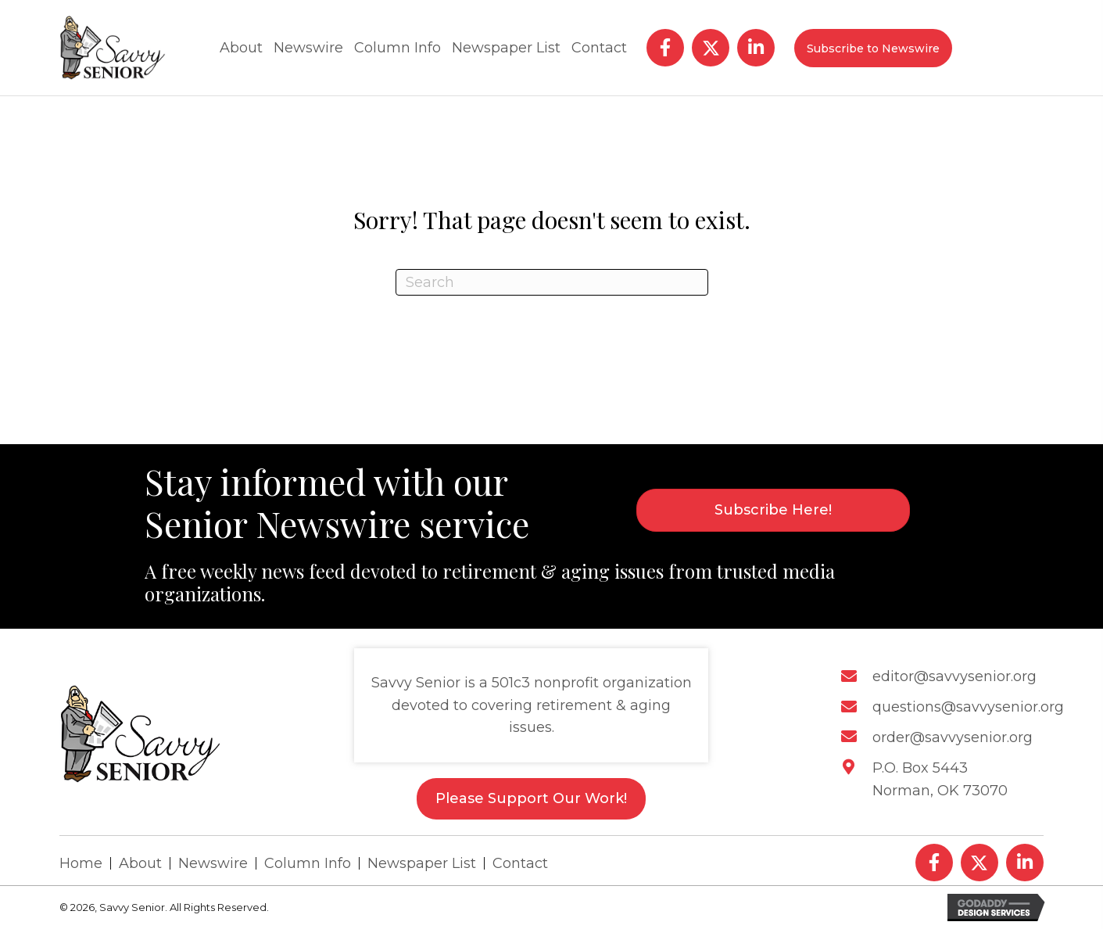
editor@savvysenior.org (954, 676)
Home (80, 863)
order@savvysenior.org (952, 737)
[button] (665, 47)
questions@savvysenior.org (968, 707)
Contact (520, 863)
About (140, 863)
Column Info (307, 863)
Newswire (213, 863)
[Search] (552, 282)
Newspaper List (421, 863)
